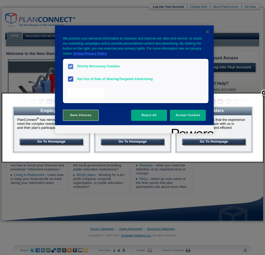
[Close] (207, 32)
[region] (134, 79)
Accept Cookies (188, 115)
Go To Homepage (51, 141)
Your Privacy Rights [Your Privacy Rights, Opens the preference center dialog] (85, 93)
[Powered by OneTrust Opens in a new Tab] (191, 130)
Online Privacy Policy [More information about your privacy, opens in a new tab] (90, 53)
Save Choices (81, 115)
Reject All (149, 115)
